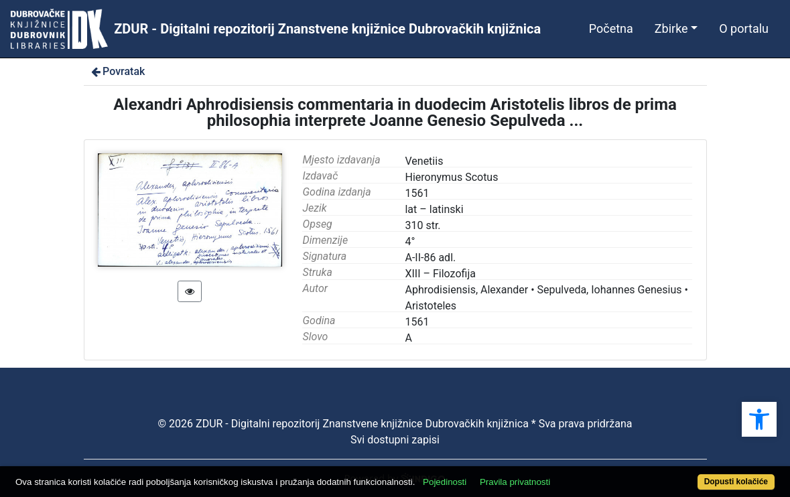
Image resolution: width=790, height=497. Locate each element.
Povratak (117, 71)
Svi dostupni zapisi (395, 439)
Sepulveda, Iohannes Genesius (609, 289)
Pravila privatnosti (515, 482)
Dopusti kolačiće (736, 481)
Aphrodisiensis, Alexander (466, 289)
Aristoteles (430, 305)
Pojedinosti (444, 482)
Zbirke (671, 28)
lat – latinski (434, 209)
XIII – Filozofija (440, 273)
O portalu (744, 28)
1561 (417, 321)
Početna (611, 28)
